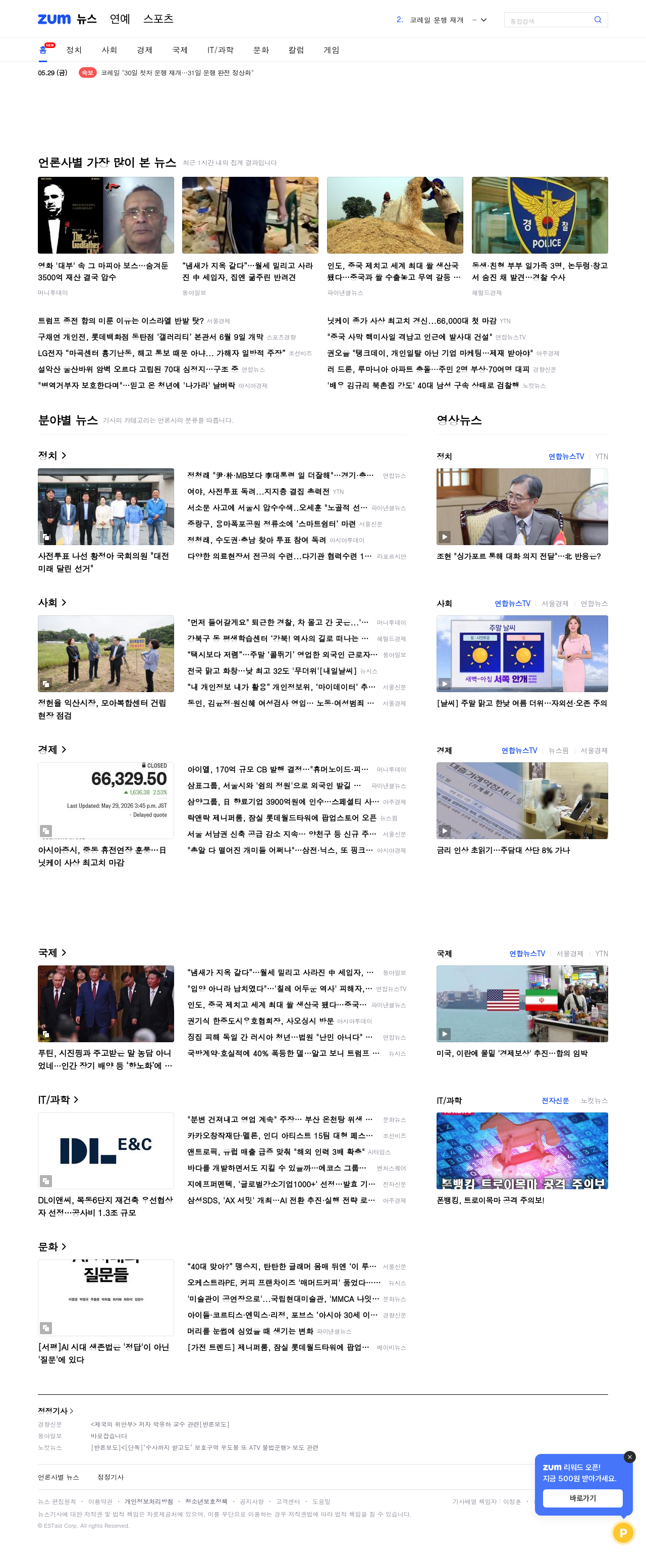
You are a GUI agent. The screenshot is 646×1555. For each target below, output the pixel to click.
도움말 (321, 1501)
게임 (332, 50)
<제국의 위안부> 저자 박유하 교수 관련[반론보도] (160, 1424)
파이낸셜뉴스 (345, 292)
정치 (74, 50)
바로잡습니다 (109, 1435)
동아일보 (194, 292)
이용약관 (100, 1501)
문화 (261, 50)
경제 (145, 50)
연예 (120, 19)
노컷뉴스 (594, 1100)
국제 (180, 50)
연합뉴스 (594, 603)
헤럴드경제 (487, 292)
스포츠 (158, 19)
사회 (109, 50)
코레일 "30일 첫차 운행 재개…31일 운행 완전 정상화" (177, 72)
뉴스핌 (559, 750)
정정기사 (52, 1410)
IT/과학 (220, 50)
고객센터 (288, 1501)
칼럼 (296, 50)
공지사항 (252, 1501)
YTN (602, 456)
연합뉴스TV (566, 456)
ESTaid (53, 1525)
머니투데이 (53, 292)
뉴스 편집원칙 (57, 1501)
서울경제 (555, 603)
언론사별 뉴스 (58, 1477)
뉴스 (87, 19)
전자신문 (555, 1100)
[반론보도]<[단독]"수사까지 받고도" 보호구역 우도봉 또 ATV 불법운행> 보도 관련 (204, 1447)
